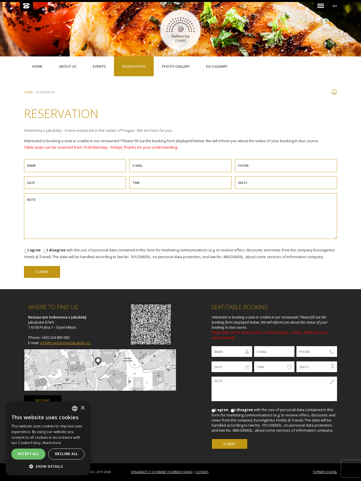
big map (43, 400)
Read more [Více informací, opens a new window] (52, 442)
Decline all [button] (66, 453)
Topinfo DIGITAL (325, 472)
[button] (48, 466)
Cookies (201, 472)
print (334, 92)
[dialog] (48, 438)
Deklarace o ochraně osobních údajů (161, 472)
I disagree (56, 249)
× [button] (82, 408)
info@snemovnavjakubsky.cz (65, 342)
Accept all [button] (28, 453)
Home (28, 92)
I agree (34, 249)
